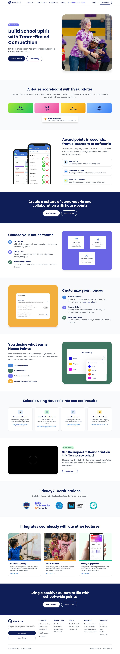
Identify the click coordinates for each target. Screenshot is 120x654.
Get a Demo (105, 3)
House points (43, 629)
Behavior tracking (44, 624)
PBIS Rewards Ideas (90, 629)
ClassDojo (57, 624)
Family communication (44, 633)
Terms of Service (95, 648)
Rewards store (43, 627)
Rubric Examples (89, 627)
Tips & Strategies (74, 624)
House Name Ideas (90, 632)
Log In (94, 3)
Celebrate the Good (76, 3)
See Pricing (34, 58)
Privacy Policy (107, 648)
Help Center (73, 629)
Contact (102, 632)
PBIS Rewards (58, 632)
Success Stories (74, 627)
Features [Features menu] (31, 3)
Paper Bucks (58, 627)
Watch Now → (70, 471)
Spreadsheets (58, 629)
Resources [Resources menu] (42, 3)
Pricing (62, 3)
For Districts (53, 3)
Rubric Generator (89, 624)
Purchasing (103, 627)
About (102, 629)
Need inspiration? (89, 302)
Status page (104, 634)
